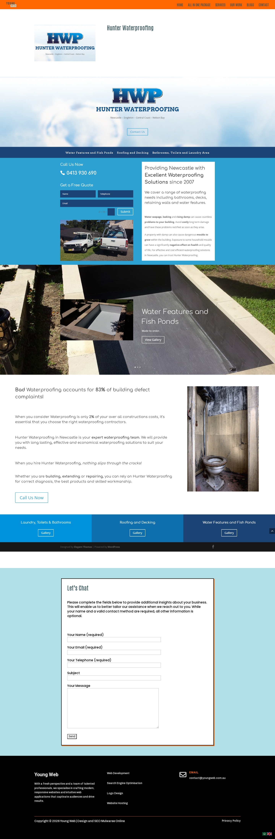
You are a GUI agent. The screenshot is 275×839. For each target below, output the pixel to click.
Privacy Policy (231, 821)
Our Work (236, 5)
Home (180, 5)
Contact (264, 5)
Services (220, 5)
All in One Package (199, 5)
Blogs (250, 5)
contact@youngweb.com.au (207, 778)
